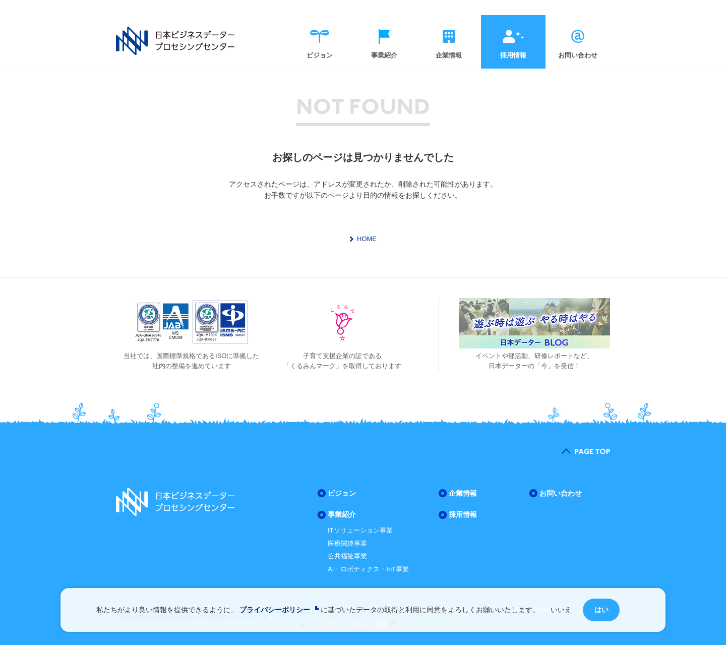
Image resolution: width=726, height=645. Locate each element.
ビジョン (320, 55)
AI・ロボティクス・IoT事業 (368, 569)
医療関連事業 (347, 543)
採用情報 (513, 55)
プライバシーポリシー (274, 610)
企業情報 (449, 55)
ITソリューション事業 (360, 530)
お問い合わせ (577, 55)
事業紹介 (384, 55)
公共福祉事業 (347, 556)
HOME (367, 239)
